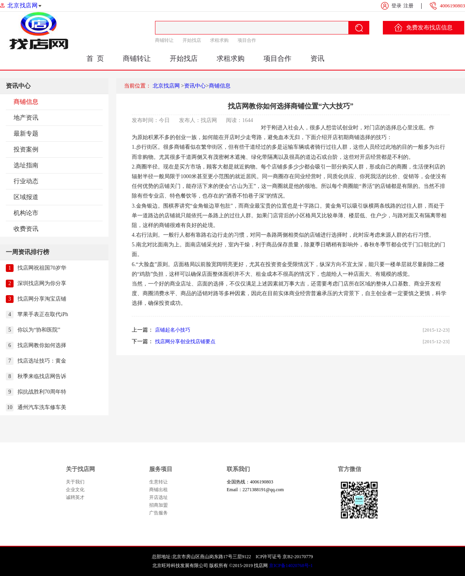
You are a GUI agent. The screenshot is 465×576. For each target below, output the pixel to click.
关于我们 (75, 482)
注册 (408, 6)
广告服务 (158, 513)
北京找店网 (22, 5)
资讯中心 (195, 86)
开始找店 (192, 40)
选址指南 (26, 165)
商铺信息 (26, 101)
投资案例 (26, 149)
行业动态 (26, 181)
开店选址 (158, 497)
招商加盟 (158, 505)
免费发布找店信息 (423, 27)
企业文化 (75, 489)
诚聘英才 (75, 497)
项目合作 (247, 40)
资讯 (317, 58)
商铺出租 (158, 489)
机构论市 (26, 213)
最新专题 (26, 133)
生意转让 (158, 482)
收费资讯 (26, 228)
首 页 (95, 58)
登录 (396, 6)
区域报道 (26, 197)
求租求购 (219, 40)
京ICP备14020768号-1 (291, 565)
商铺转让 (164, 40)
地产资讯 (26, 117)
